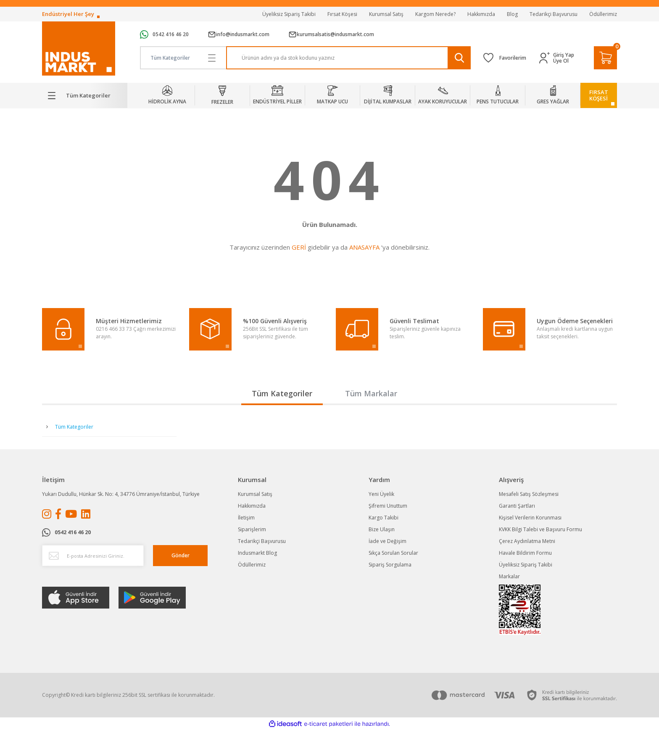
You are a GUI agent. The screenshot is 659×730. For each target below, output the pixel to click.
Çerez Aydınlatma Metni (527, 541)
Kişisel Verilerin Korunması (530, 517)
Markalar (509, 576)
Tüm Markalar (371, 393)
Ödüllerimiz (603, 14)
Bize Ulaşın (382, 529)
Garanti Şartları (517, 505)
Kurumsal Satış (386, 14)
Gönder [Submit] (180, 555)
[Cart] (605, 57)
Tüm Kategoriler (282, 393)
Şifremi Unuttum (388, 505)
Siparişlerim (252, 529)
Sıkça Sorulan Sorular (393, 552)
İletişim (246, 517)
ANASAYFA (364, 247)
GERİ (299, 247)
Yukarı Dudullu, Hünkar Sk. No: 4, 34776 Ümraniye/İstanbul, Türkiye (121, 494)
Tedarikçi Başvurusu (553, 14)
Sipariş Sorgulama (390, 564)
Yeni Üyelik (381, 494)
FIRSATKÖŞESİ (598, 95)
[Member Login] (546, 57)
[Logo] (78, 48)
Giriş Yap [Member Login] (563, 55)
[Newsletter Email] (93, 555)
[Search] (348, 57)
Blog (512, 14)
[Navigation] (84, 95)
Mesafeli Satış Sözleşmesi (529, 494)
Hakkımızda (481, 14)
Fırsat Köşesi (342, 14)
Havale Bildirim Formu (525, 552)
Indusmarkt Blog (257, 552)
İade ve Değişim (387, 541)
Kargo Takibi (383, 517)
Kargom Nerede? (435, 14)
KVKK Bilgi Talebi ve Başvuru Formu (540, 529)
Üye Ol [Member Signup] (561, 61)
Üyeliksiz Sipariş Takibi (289, 14)
